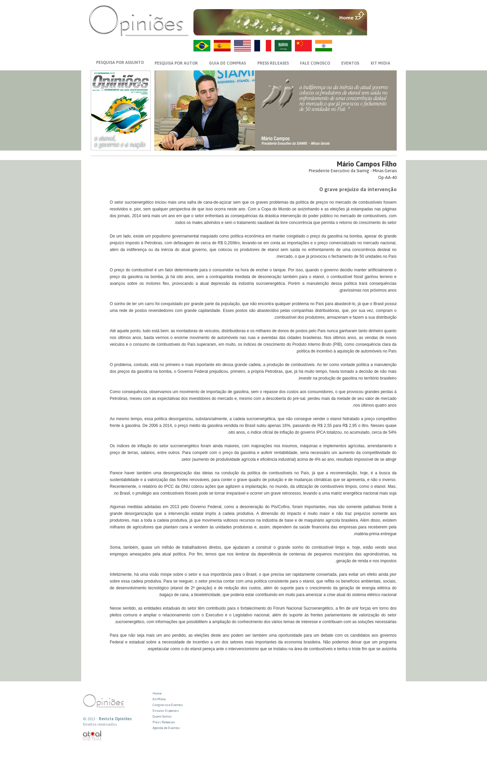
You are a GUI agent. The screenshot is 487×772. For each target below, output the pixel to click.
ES (222, 45)
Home (157, 693)
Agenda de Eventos (166, 728)
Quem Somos (162, 716)
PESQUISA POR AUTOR (176, 63)
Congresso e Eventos (168, 705)
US (242, 45)
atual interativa (92, 735)
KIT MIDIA (380, 63)
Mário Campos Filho (367, 164)
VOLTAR (382, 29)
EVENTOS (350, 63)
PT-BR (201, 45)
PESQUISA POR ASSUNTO (120, 62)
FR (262, 45)
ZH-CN (303, 45)
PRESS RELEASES (273, 63)
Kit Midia (159, 699)
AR (283, 45)
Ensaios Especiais (166, 710)
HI (323, 45)
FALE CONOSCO (315, 63)
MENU (382, 15)
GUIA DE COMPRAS (227, 63)
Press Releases (164, 722)
